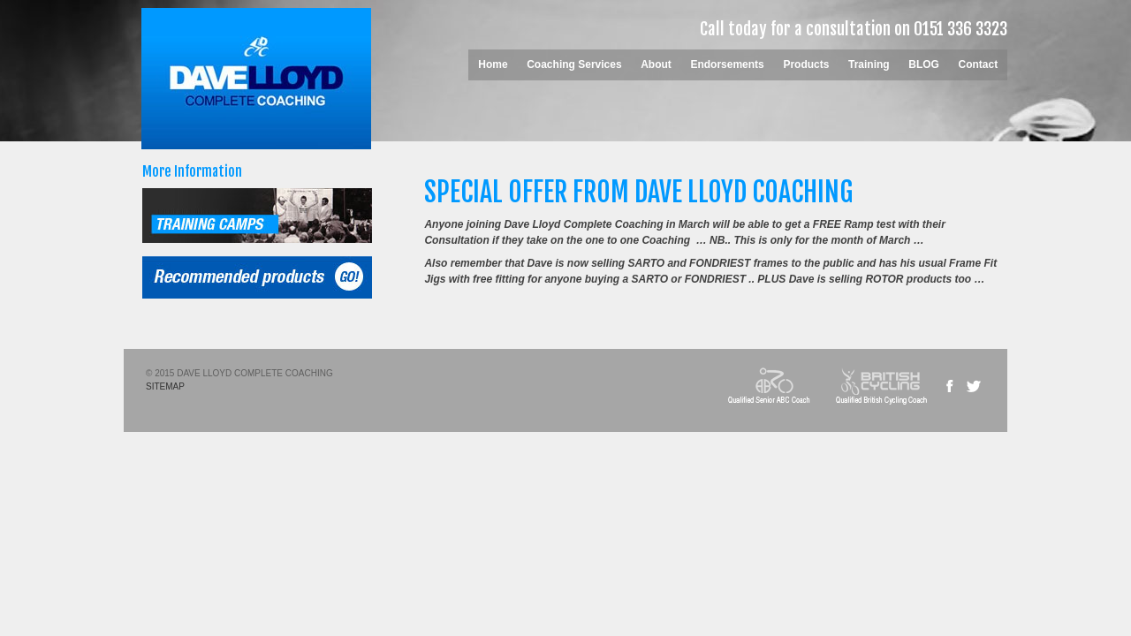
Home (492, 64)
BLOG (923, 64)
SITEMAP (165, 386)
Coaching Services (574, 64)
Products (806, 64)
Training (869, 64)
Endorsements (726, 64)
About (656, 64)
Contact (978, 64)
